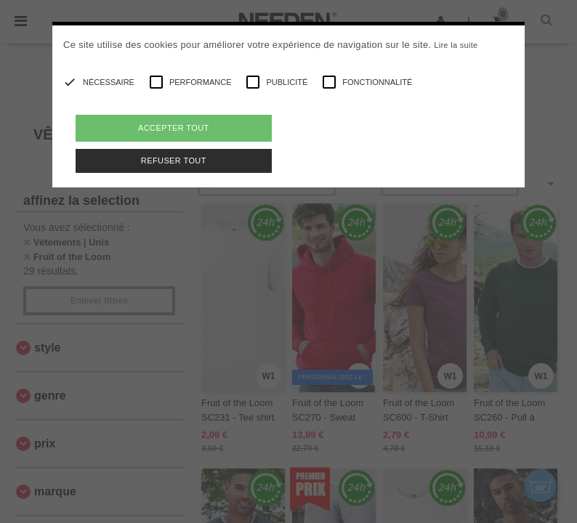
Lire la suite (455, 45)
